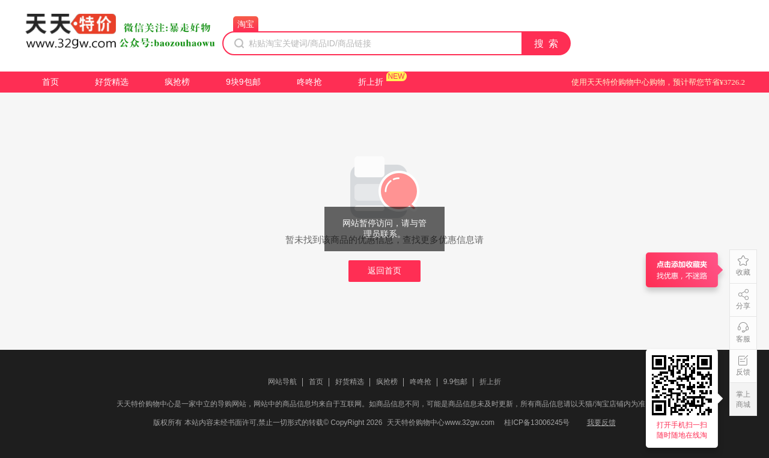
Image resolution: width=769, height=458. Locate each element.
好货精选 (112, 82)
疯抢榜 (177, 82)
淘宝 (245, 24)
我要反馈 (601, 422)
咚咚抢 (309, 82)
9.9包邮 (455, 381)
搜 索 (546, 43)
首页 (50, 82)
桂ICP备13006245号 (537, 422)
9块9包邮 (243, 82)
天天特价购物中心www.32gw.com (440, 422)
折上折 (370, 82)
